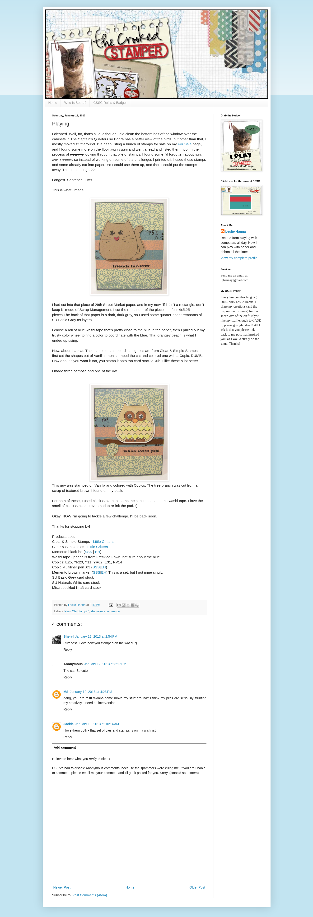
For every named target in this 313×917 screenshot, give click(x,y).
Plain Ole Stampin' (77, 611)
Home (52, 103)
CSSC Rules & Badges (110, 103)
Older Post (197, 887)
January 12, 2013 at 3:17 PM (105, 664)
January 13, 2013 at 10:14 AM (97, 724)
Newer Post (61, 887)
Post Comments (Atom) (89, 895)
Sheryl (69, 636)
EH (97, 552)
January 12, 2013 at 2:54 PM (96, 636)
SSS (88, 552)
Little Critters (103, 541)
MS (66, 692)
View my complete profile (239, 258)
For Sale (185, 144)
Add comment (65, 747)
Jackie (69, 724)
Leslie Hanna (235, 231)
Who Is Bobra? (75, 103)
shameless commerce (105, 611)
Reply (68, 649)
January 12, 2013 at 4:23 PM (91, 692)
